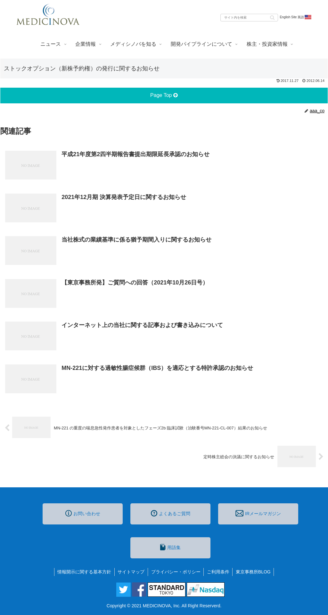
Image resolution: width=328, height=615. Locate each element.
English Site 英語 (296, 17)
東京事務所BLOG (253, 571)
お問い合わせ (82, 513)
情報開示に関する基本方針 (84, 571)
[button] (272, 17)
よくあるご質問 (170, 513)
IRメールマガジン (258, 513)
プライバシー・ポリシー (176, 571)
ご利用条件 (218, 571)
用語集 (170, 547)
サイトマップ (131, 571)
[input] (249, 17)
